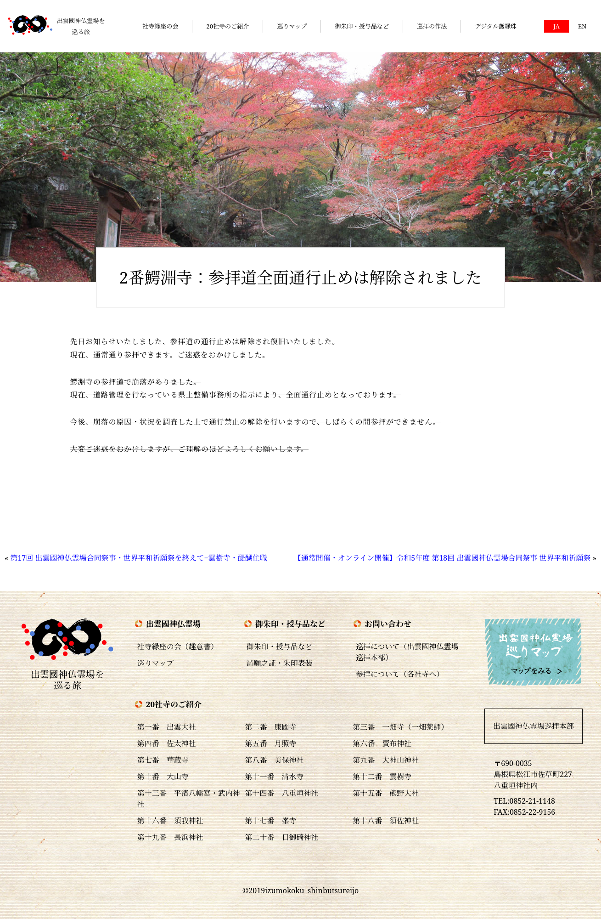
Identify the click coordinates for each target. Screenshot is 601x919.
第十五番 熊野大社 (386, 793)
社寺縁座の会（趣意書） (177, 646)
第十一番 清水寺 (274, 777)
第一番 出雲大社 (166, 727)
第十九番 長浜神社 (170, 837)
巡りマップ (292, 26)
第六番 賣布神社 (382, 743)
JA (556, 26)
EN (582, 26)
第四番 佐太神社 (166, 743)
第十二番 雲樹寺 (382, 777)
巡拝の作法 (432, 26)
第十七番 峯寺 (271, 821)
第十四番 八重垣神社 (282, 793)
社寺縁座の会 (160, 26)
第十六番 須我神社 (170, 821)
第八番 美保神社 (274, 760)
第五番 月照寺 (271, 743)
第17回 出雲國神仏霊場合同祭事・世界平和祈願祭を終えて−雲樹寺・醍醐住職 (138, 558)
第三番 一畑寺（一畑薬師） (400, 727)
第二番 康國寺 (271, 727)
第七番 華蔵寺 (163, 760)
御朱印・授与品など (362, 26)
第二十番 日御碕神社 (282, 837)
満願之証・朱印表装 (280, 663)
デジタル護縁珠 (496, 26)
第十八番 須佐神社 (386, 821)
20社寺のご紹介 (227, 26)
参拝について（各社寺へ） (400, 674)
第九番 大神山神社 (386, 760)
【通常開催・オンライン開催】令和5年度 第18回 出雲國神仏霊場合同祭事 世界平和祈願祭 (442, 558)
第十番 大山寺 (163, 777)
